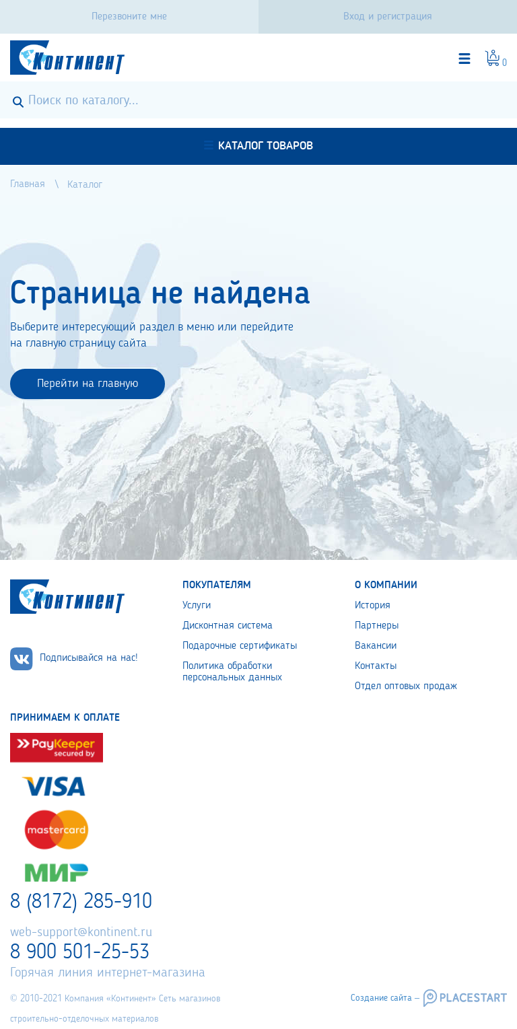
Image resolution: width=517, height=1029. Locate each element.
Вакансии (376, 646)
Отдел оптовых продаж (406, 686)
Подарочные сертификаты (239, 646)
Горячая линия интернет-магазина (107, 973)
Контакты (376, 666)
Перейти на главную (87, 384)
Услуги (196, 605)
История (372, 605)
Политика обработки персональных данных (232, 672)
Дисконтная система (227, 625)
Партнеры (377, 625)
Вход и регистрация (387, 16)
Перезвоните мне (129, 16)
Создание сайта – (385, 998)
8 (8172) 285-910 (81, 902)
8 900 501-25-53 (79, 953)
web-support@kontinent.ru (81, 932)
